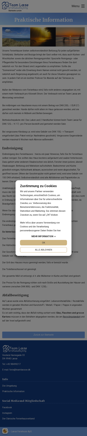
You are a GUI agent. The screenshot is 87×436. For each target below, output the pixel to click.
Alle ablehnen (43, 249)
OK (43, 242)
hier (59, 230)
